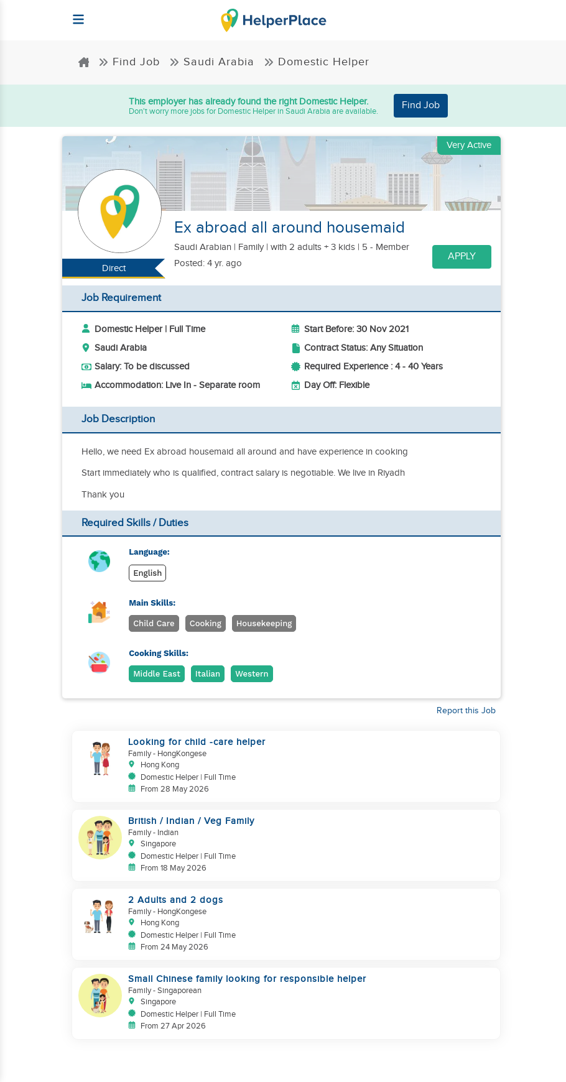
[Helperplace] (72, 13)
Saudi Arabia (211, 61)
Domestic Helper (316, 61)
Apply (462, 256)
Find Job (129, 61)
